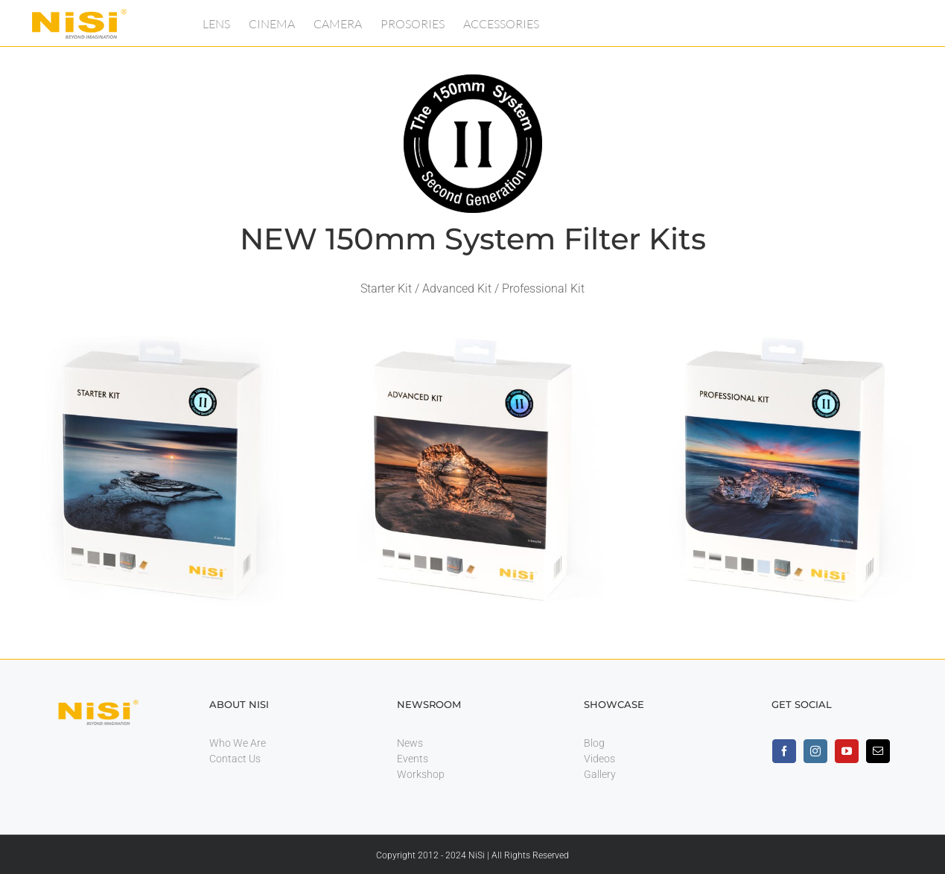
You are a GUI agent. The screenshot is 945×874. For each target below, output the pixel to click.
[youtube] (847, 751)
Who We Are (237, 743)
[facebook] (784, 751)
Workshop (421, 774)
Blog (594, 743)
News (410, 743)
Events (412, 759)
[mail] (878, 751)
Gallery (600, 774)
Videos (599, 759)
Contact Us (235, 759)
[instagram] (815, 751)
